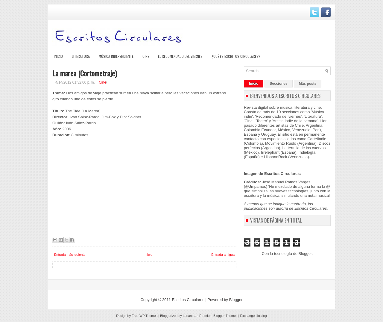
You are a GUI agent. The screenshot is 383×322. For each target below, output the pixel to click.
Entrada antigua (223, 254)
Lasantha (189, 316)
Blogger (305, 253)
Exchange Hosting (253, 316)
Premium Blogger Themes (218, 316)
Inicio (58, 56)
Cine (145, 56)
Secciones (278, 83)
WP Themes (148, 316)
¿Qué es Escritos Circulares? (236, 56)
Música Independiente (116, 56)
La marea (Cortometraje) (84, 73)
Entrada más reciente (70, 254)
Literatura (81, 56)
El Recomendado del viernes (180, 56)
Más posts (308, 83)
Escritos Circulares (188, 299)
